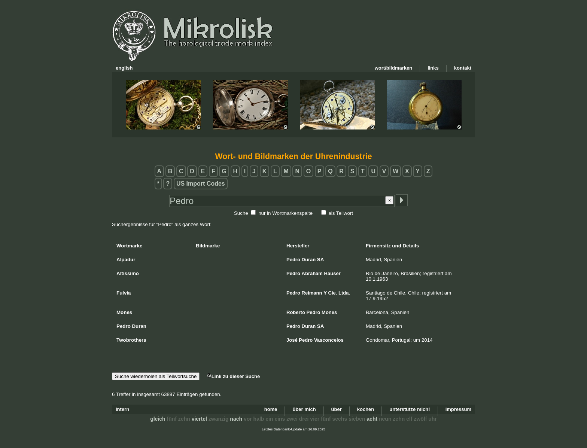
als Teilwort (340, 213)
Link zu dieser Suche (233, 376)
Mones (329, 312)
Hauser (332, 273)
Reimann (312, 293)
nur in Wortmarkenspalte (285, 213)
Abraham (312, 273)
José (292, 340)
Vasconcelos (329, 340)
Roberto (295, 312)
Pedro (293, 259)
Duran (309, 259)
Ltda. (344, 293)
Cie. (332, 293)
